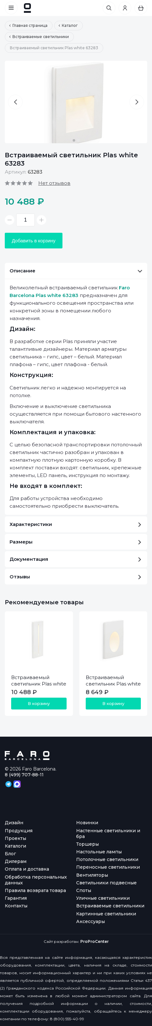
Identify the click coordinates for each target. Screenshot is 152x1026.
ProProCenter (94, 941)
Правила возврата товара (35, 890)
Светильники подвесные (106, 883)
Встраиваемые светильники (110, 906)
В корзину (39, 703)
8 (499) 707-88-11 (24, 775)
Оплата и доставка (27, 869)
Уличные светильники (103, 898)
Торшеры (87, 844)
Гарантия (16, 898)
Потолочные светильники (107, 859)
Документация (75, 559)
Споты (83, 890)
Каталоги (15, 846)
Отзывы (75, 577)
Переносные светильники (108, 867)
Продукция (19, 831)
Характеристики (75, 524)
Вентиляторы (92, 875)
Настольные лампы (99, 852)
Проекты (15, 838)
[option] (76, 102)
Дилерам (15, 861)
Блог (10, 854)
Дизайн (14, 823)
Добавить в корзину (33, 240)
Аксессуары (90, 921)
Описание (76, 271)
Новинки (87, 823)
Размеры (75, 542)
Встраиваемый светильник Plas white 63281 (113, 683)
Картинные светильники (106, 914)
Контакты (16, 906)
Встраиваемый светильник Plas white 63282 (38, 683)
